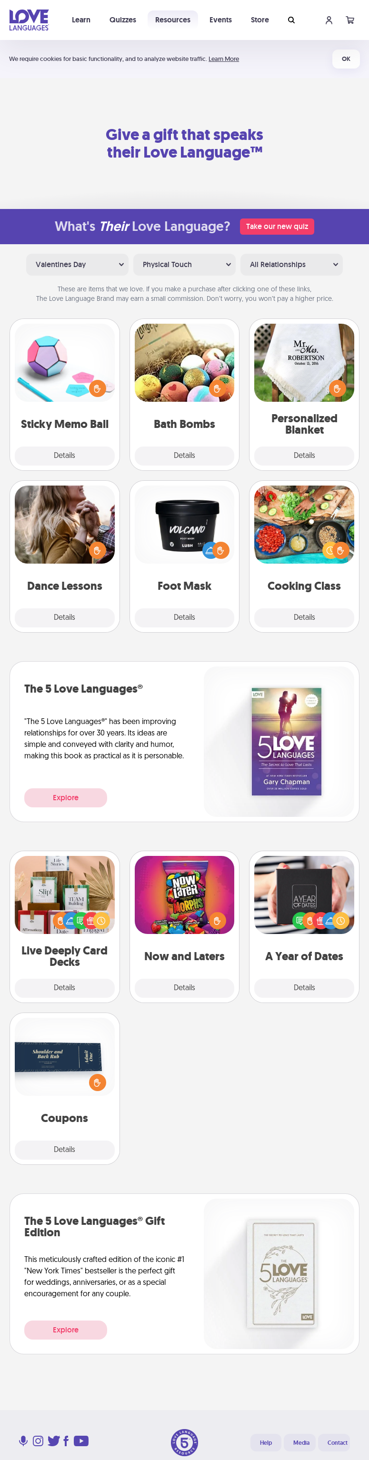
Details (64, 456)
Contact (338, 1443)
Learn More (224, 59)
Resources (172, 20)
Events (220, 20)
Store (260, 20)
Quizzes (123, 20)
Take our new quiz (277, 226)
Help (266, 1443)
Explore (66, 798)
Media (301, 1443)
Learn (81, 20)
